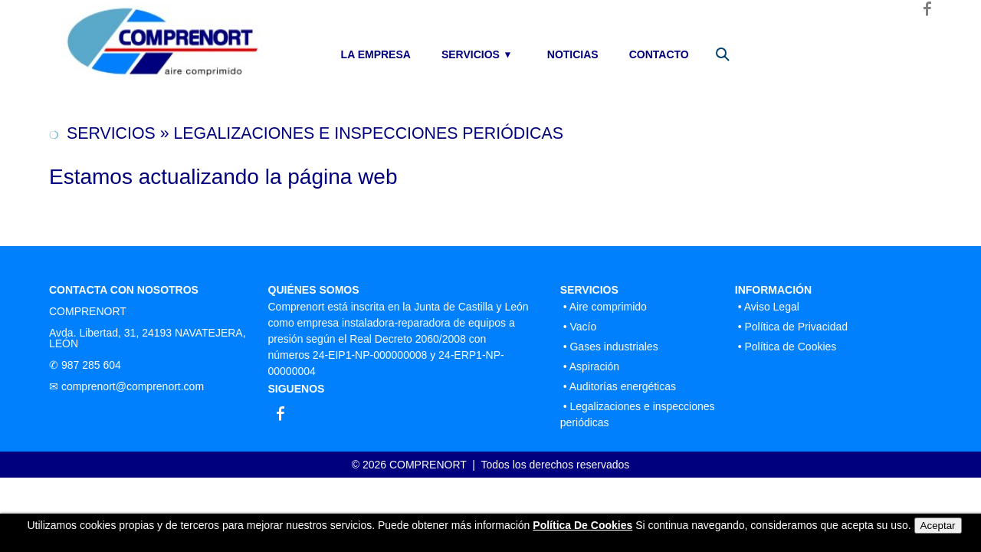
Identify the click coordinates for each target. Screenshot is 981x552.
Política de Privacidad (796, 326)
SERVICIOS (470, 54)
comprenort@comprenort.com (132, 386)
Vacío (582, 326)
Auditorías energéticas (622, 386)
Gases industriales (613, 346)
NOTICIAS (573, 54)
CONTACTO (659, 54)
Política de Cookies (790, 346)
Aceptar (938, 525)
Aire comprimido (608, 307)
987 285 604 (91, 365)
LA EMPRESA (376, 54)
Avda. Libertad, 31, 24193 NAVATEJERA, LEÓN (147, 338)
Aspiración (594, 366)
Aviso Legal (771, 307)
